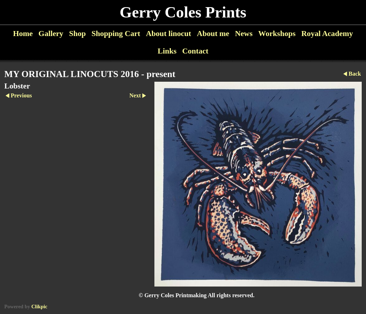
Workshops (277, 33)
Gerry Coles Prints (183, 12)
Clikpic (39, 306)
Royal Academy (327, 33)
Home (23, 33)
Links (167, 51)
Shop (77, 33)
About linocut (168, 33)
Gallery (51, 33)
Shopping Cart (116, 33)
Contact (195, 51)
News (243, 33)
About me (213, 33)
